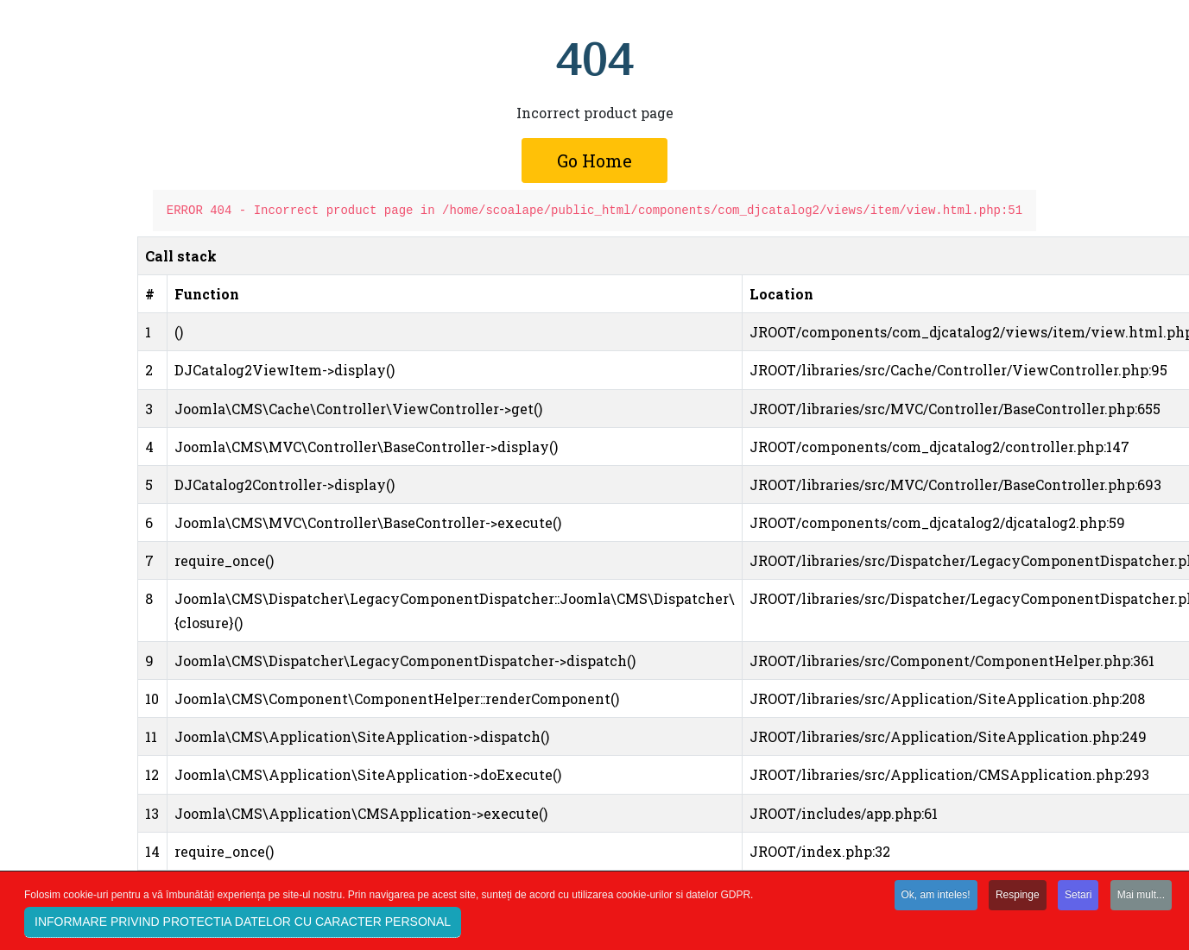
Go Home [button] (594, 160)
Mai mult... (1141, 898)
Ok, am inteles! (936, 898)
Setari (1078, 898)
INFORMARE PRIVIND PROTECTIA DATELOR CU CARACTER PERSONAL (243, 925)
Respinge (1018, 898)
